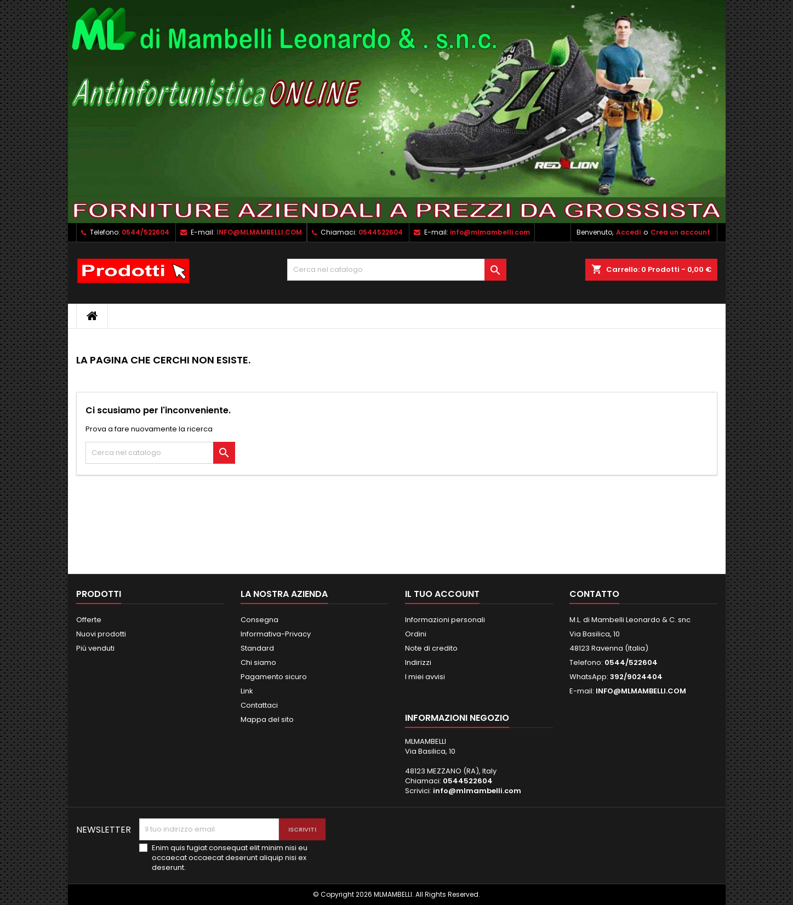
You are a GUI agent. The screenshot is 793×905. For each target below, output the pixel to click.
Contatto (594, 594)
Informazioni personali (445, 619)
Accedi (628, 232)
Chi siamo (258, 662)
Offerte (88, 619)
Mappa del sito (267, 719)
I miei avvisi (425, 676)
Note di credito (431, 648)
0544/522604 (145, 232)
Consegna (259, 619)
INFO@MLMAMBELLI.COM (259, 232)
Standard (257, 648)
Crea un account (680, 232)
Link (247, 691)
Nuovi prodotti (101, 634)
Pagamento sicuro (274, 676)
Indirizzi (418, 662)
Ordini (415, 634)
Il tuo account (442, 594)
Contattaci (259, 705)
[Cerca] (396, 270)
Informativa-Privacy (276, 634)
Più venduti (95, 648)
